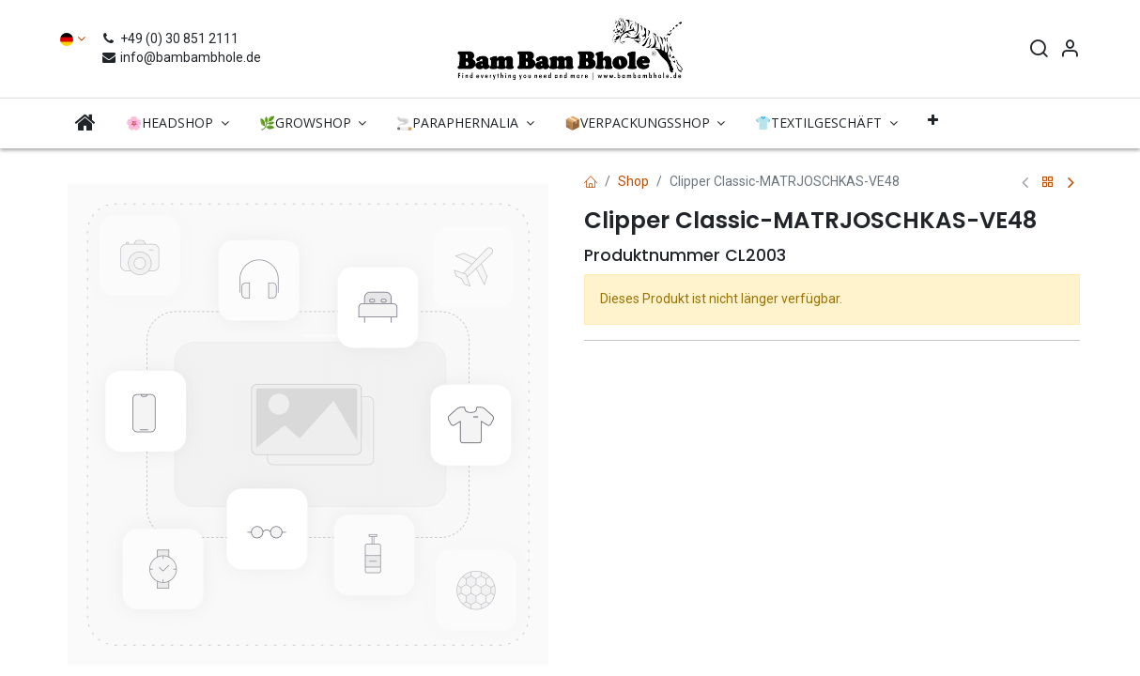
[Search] (1038, 50)
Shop (633, 181)
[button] (933, 120)
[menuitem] (85, 122)
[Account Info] (1069, 50)
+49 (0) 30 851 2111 (172, 38)
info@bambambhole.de (180, 57)
